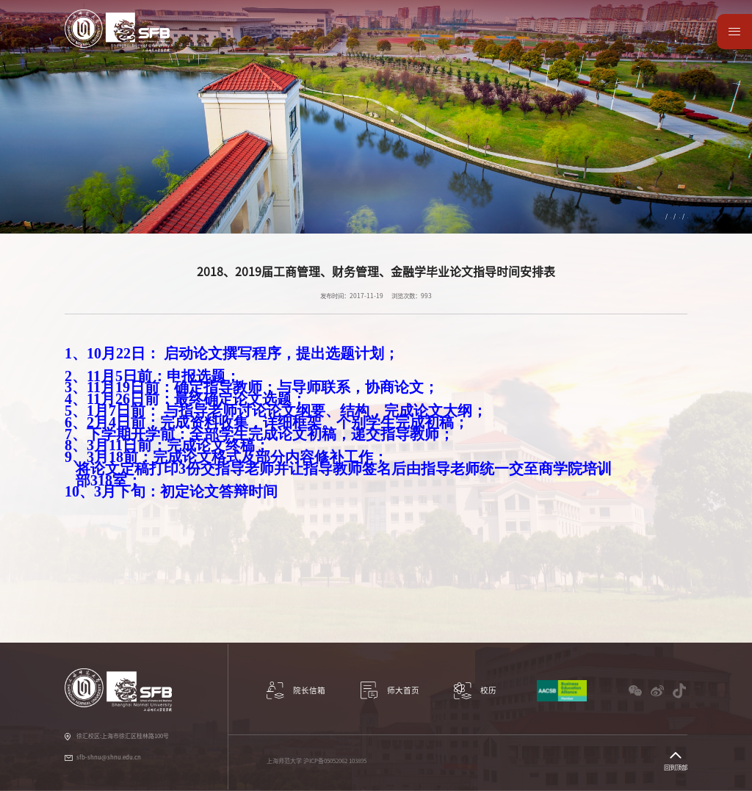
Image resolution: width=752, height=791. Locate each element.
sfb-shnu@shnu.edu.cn (108, 757)
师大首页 (671, 44)
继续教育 (644, 216)
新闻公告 (675, 216)
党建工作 (472, 44)
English (671, 23)
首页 (586, 216)
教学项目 (322, 44)
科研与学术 (268, 44)
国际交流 (372, 44)
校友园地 (571, 44)
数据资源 (621, 44)
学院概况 (214, 44)
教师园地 (521, 44)
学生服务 (422, 44)
